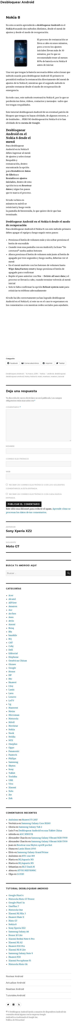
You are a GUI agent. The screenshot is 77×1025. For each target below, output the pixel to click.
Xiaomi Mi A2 (15, 942)
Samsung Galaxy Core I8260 (36, 823)
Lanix (11, 689)
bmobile (13, 635)
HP (10, 675)
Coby (11, 646)
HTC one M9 (28, 856)
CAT (11, 642)
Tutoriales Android (15, 995)
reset (39, 376)
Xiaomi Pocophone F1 (20, 960)
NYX (11, 740)
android (50, 374)
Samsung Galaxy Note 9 (21, 953)
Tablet (12, 773)
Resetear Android (15, 989)
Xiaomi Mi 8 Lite (17, 949)
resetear (46, 376)
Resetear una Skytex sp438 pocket (34, 845)
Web (8, 471)
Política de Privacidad (15, 1020)
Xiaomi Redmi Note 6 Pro (21, 939)
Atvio (11, 621)
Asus (11, 617)
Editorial (13, 653)
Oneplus (13, 744)
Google (12, 668)
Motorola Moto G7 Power (21, 899)
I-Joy (11, 686)
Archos (12, 613)
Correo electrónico (17, 459)
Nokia (42, 374)
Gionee (12, 664)
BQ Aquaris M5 (26, 859)
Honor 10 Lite (15, 935)
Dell (11, 649)
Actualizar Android (15, 983)
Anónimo (13, 819)
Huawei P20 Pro (17, 946)
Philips (12, 758)
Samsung (13, 762)
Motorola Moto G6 (18, 964)
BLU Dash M (28, 866)
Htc (10, 678)
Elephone (13, 657)
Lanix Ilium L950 (27, 848)
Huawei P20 (15, 957)
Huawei (12, 682)
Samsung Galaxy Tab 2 (30, 827)
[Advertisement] (38, 9)
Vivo (11, 784)
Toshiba (13, 776)
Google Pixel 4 (16, 895)
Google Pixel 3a (17, 902)
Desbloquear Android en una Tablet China (40, 830)
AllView (13, 602)
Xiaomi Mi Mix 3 (17, 913)
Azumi (12, 624)
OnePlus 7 (14, 906)
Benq (11, 628)
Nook (11, 733)
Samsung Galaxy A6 (19, 931)
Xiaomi (12, 787)
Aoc (10, 610)
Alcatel (12, 599)
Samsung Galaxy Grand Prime (32, 852)
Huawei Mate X (16, 917)
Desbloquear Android (17, 2)
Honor (12, 671)
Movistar (13, 726)
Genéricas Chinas (18, 660)
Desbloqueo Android (15, 374)
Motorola (13, 718)
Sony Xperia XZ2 (17, 928)
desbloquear (60, 374)
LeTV (11, 700)
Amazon (13, 606)
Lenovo (12, 697)
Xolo (11, 791)
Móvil (12, 722)
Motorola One (16, 910)
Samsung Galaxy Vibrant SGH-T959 (49, 837)
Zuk (11, 798)
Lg (10, 704)
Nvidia (12, 736)
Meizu (12, 711)
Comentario (13, 407)
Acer (11, 595)
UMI (11, 780)
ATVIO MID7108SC (26, 870)
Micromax (14, 715)
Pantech (13, 755)
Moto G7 (13, 920)
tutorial (61, 376)
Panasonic (14, 751)
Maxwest (13, 707)
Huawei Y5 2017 (30, 819)
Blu (10, 631)
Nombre (10, 446)
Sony (11, 769)
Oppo (11, 747)
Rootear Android (14, 976)
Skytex (12, 765)
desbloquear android (15, 376)
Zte (10, 794)
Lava (11, 693)
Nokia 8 (33, 376)
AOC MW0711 (26, 834)
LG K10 (20, 874)
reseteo (54, 376)
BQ (10, 639)
